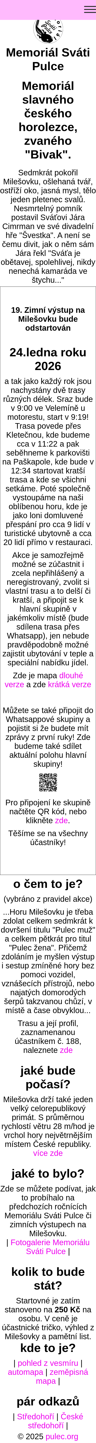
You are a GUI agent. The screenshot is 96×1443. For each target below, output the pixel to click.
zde (61, 820)
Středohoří (35, 1416)
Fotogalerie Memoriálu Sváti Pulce (50, 1247)
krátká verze (69, 684)
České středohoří (55, 1421)
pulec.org (62, 1436)
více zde (48, 1153)
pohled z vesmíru (48, 1363)
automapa (25, 1372)
